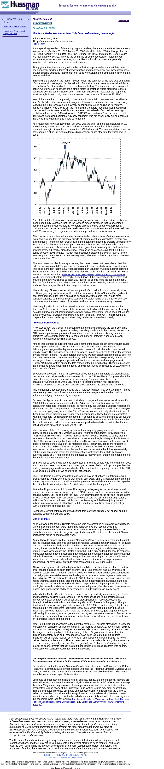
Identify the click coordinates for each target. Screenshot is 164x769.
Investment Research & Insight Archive (14, 32)
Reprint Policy (39, 44)
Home (6, 22)
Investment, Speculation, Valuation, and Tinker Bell (95, 699)
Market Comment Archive (15, 27)
